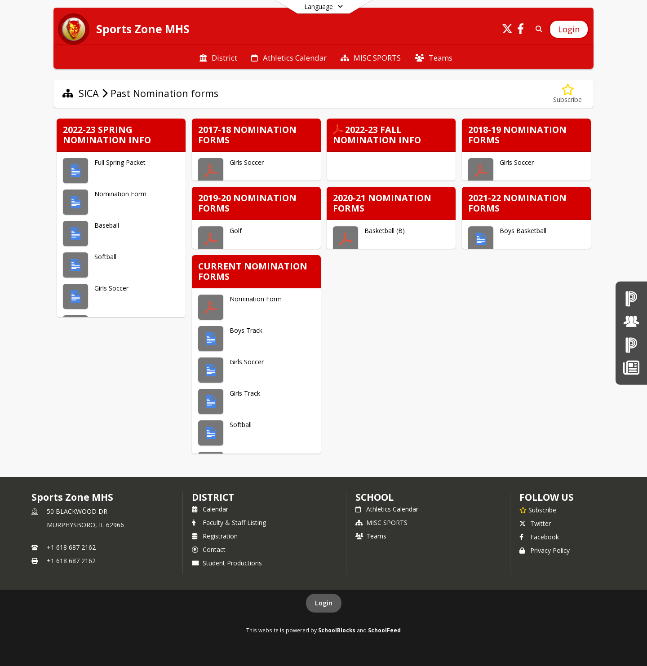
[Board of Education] (631, 321)
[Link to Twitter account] (507, 30)
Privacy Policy (544, 550)
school (374, 497)
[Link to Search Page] (537, 29)
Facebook (539, 537)
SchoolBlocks (336, 630)
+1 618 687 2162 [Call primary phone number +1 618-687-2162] (71, 547)
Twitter (535, 523)
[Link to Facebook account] (520, 30)
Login (323, 603)
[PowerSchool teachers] (631, 298)
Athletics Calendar (386, 509)
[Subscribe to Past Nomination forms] (567, 93)
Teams (370, 536)
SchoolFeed (384, 630)
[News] (631, 368)
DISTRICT (213, 497)
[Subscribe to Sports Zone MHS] (537, 510)
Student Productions (227, 563)
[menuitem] (218, 57)
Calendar (210, 509)
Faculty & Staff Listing (229, 522)
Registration (215, 536)
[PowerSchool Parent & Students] (631, 345)
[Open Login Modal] (569, 29)
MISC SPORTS (381, 522)
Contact (209, 549)
